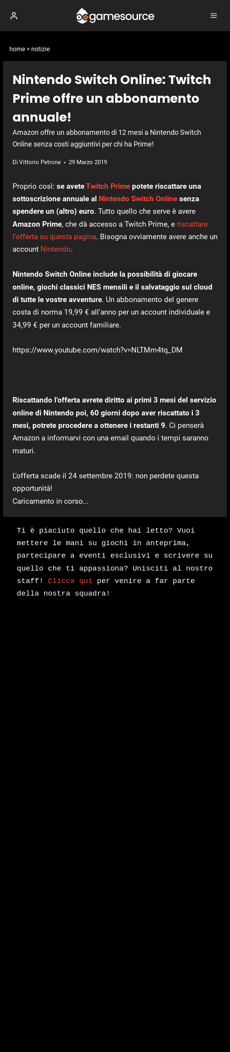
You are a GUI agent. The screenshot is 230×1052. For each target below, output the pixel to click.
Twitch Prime (108, 186)
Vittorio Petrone (40, 162)
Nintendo (56, 249)
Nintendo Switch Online (138, 198)
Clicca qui (70, 581)
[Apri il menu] (213, 15)
